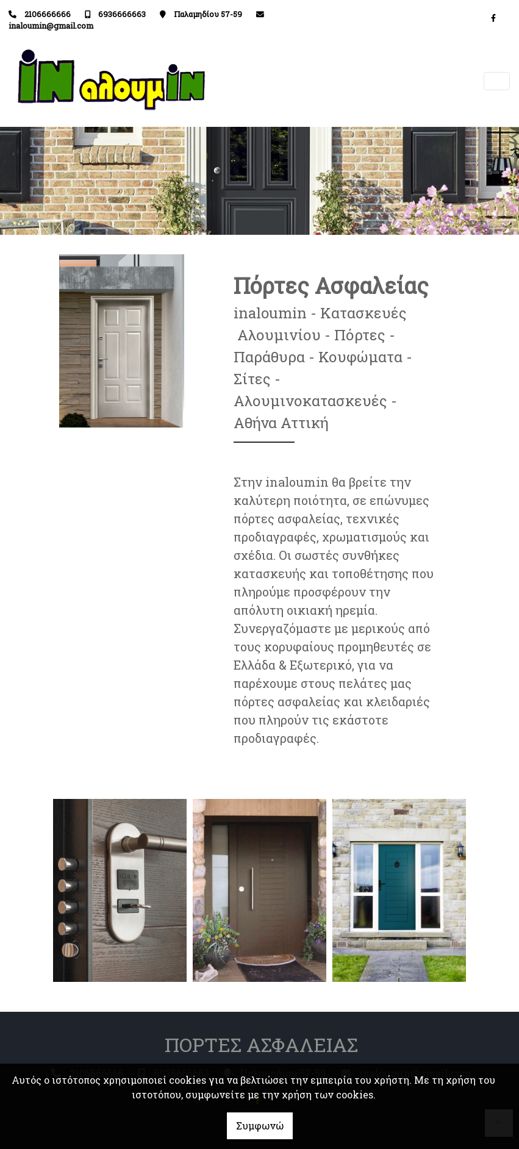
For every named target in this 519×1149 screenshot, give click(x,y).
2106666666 (47, 14)
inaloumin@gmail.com (51, 25)
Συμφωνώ (260, 1125)
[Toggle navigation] (497, 81)
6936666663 (122, 14)
